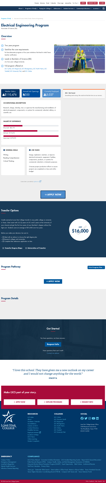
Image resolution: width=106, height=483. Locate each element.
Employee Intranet (33, 432)
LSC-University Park (16, 71)
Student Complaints (33, 441)
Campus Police (5, 460)
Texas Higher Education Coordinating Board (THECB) (44, 472)
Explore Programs (53, 402)
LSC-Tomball (57, 430)
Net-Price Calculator (34, 466)
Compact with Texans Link (69, 472)
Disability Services (33, 430)
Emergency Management (8, 462)
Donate (37, 3)
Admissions (58, 8)
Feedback (91, 481)
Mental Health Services (8, 466)
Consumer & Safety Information (50, 460)
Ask (102, 3)
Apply (83, 3)
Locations (96, 8)
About (21, 8)
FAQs (87, 481)
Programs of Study (31, 8)
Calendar (53, 3)
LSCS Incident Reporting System (70, 460)
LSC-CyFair (8, 68)
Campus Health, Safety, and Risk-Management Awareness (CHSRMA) (68, 462)
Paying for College (45, 8)
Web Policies (78, 464)
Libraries (42, 3)
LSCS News (31, 437)
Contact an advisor (53, 353)
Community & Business (84, 8)
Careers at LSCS (33, 426)
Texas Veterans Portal (85, 472)
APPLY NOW (53, 195)
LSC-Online (28, 71)
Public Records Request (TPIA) (37, 462)
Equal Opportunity (67, 464)
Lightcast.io (36, 181)
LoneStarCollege (7, 464)
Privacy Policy (45, 466)
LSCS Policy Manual (34, 460)
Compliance (33, 456)
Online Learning (32, 439)
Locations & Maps (33, 434)
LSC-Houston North (60, 419)
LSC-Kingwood (16, 68)
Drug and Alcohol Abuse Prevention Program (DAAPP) (44, 464)
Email (47, 3)
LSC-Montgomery (27, 68)
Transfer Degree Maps (12, 248)
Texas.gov (31, 469)
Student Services (69, 8)
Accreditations (32, 423)
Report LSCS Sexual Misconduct (91, 460)
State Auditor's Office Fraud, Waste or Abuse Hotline (67, 469)
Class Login (60, 3)
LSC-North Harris (38, 68)
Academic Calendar (34, 421)
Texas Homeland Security (92, 469)
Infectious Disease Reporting (9, 468)
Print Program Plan (96, 267)
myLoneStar (68, 3)
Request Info (93, 3)
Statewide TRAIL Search (42, 469)
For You (75, 3)
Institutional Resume (89, 464)
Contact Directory (33, 428)
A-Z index (31, 417)
